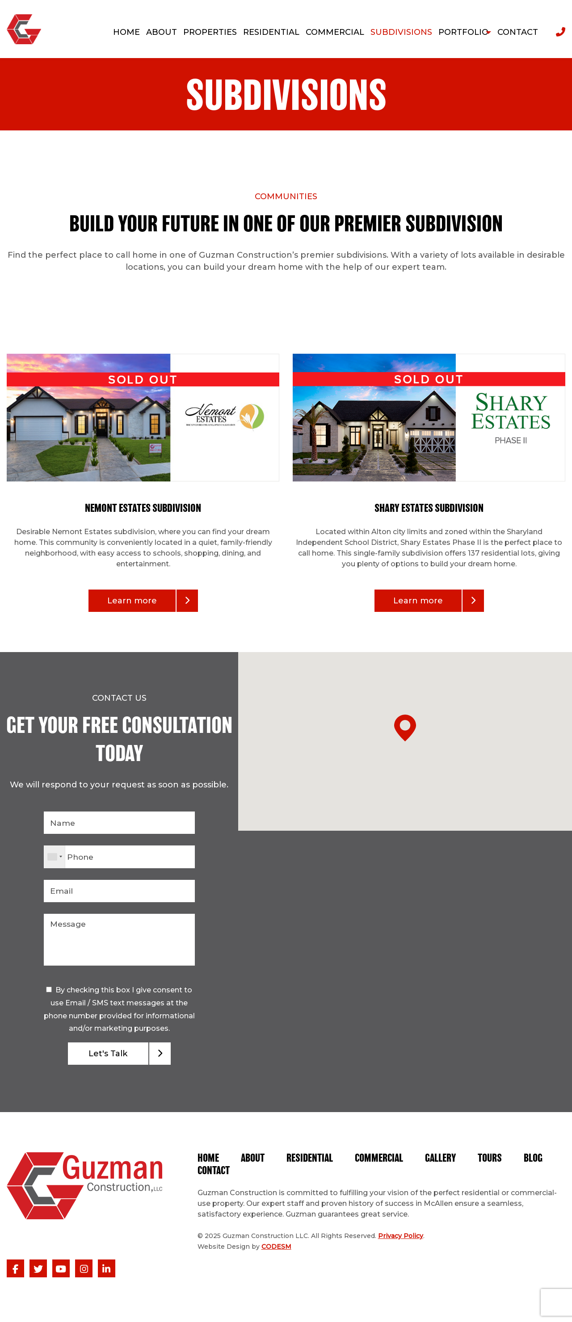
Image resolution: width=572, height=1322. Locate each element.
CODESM (276, 1251)
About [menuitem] (156, 32)
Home (208, 1163)
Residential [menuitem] (266, 32)
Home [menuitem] (121, 32)
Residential (312, 1163)
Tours (495, 1163)
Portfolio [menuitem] (458, 32)
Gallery (445, 1163)
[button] (405, 871)
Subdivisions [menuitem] (396, 32)
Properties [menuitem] (204, 32)
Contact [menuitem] (517, 32)
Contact (256, 1175)
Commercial (382, 1163)
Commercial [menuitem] (329, 32)
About (253, 1163)
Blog (207, 1175)
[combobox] (54, 858)
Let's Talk (107, 1058)
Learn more (132, 601)
